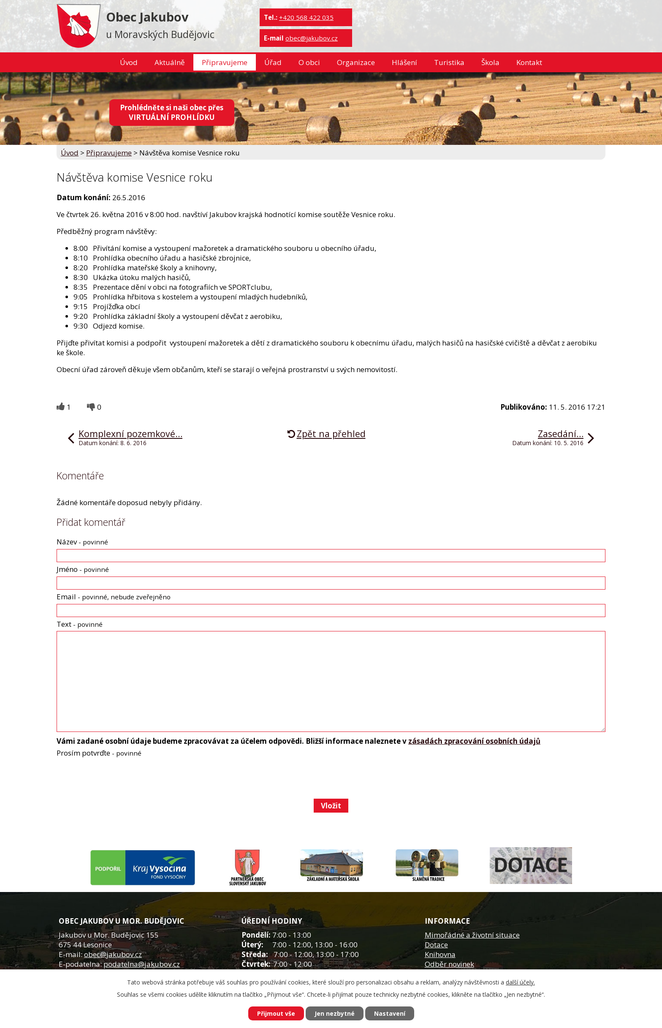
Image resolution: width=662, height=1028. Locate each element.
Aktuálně (170, 62)
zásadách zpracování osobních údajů (474, 741)
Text (80, 624)
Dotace (436, 944)
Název (82, 542)
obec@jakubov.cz (311, 38)
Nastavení (389, 1013)
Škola (490, 62)
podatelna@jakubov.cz (141, 964)
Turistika (449, 62)
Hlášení (404, 62)
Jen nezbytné (335, 1013)
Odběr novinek (449, 964)
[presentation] (120, 777)
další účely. (520, 982)
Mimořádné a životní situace (472, 935)
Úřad (273, 62)
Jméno (83, 569)
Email (114, 596)
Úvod (129, 62)
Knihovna (440, 954)
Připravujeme (224, 62)
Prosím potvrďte (99, 753)
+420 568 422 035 (306, 17)
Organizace (356, 62)
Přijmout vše (276, 1013)
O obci (309, 62)
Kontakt (529, 62)
